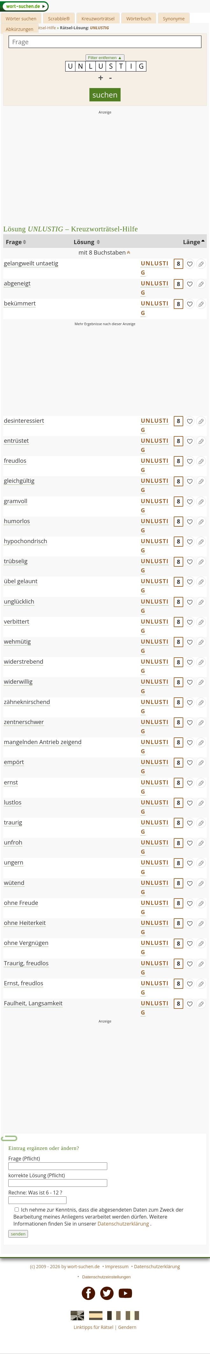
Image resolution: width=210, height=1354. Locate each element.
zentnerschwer (24, 722)
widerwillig (18, 681)
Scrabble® (59, 19)
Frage (14, 242)
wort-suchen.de (83, 1266)
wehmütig (17, 641)
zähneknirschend (27, 702)
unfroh (13, 842)
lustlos (12, 802)
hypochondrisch (25, 541)
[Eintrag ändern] (201, 264)
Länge (191, 242)
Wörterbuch (138, 19)
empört (14, 762)
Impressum (117, 1266)
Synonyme (174, 19)
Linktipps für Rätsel (93, 1327)
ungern (13, 862)
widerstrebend (23, 661)
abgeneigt (17, 283)
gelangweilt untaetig (31, 263)
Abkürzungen (19, 29)
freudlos (15, 460)
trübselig (15, 561)
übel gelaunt (20, 581)
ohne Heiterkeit (25, 923)
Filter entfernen (105, 57)
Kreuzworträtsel (98, 19)
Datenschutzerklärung (124, 1223)
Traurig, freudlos (26, 963)
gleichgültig (19, 480)
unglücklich (19, 601)
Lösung (84, 242)
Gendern (127, 1327)
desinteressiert (24, 420)
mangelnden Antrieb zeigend (42, 742)
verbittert (16, 621)
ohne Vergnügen (26, 943)
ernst (11, 782)
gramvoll (15, 501)
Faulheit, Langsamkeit (33, 1003)
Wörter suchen (21, 19)
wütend (14, 882)
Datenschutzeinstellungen (106, 1277)
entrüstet (16, 440)
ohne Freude (21, 902)
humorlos (17, 521)
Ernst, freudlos (23, 983)
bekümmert (20, 303)
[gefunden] (190, 264)
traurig (13, 822)
